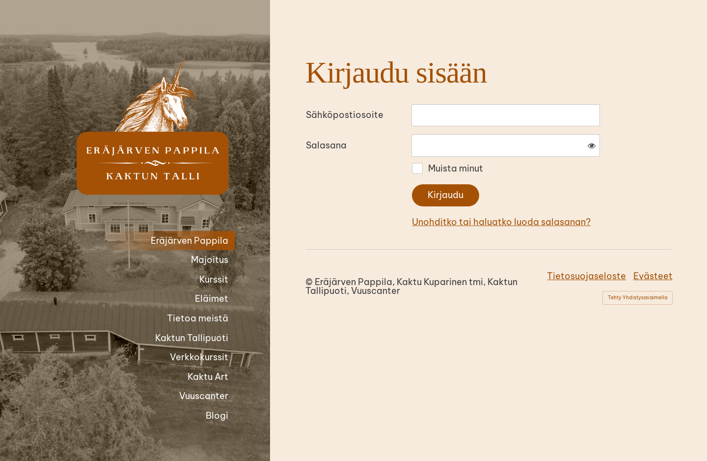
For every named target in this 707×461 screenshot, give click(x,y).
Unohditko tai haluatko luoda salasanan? (501, 222)
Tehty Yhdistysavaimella (637, 297)
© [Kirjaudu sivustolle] (310, 282)
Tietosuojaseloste (586, 276)
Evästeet (653, 276)
